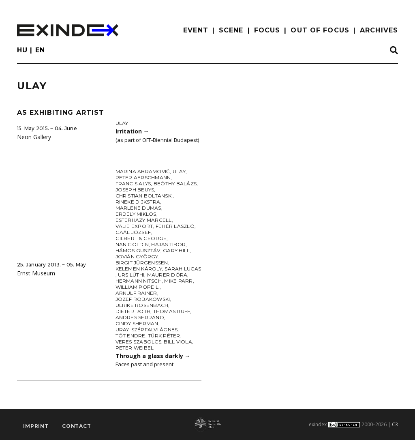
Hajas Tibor (168, 244)
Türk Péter (164, 336)
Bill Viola (178, 342)
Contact (76, 426)
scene (231, 30)
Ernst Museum (36, 273)
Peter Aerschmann (143, 177)
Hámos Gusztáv (138, 250)
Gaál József (133, 232)
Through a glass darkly (153, 356)
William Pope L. (138, 287)
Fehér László (175, 226)
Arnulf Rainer (136, 293)
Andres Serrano (140, 317)
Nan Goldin (132, 244)
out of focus (320, 30)
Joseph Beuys (135, 190)
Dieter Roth (133, 311)
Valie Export (134, 226)
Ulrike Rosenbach (142, 305)
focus (267, 30)
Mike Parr (178, 281)
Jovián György (137, 256)
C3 (395, 424)
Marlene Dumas (138, 208)
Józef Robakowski (143, 299)
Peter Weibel (135, 348)
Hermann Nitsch (139, 281)
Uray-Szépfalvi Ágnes (147, 329)
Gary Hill (176, 250)
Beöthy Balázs (175, 183)
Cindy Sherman (137, 323)
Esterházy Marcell (144, 220)
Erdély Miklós (136, 214)
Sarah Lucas (183, 269)
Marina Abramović (143, 171)
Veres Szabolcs (138, 342)
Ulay (122, 123)
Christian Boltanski (144, 196)
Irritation (132, 131)
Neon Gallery (34, 137)
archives (379, 30)
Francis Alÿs (133, 183)
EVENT (195, 30)
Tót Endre (130, 336)
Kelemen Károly (139, 269)
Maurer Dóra (167, 275)
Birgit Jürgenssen (142, 263)
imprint (36, 426)
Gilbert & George (141, 238)
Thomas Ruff (171, 311)
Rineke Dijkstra (138, 202)
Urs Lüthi (131, 275)
